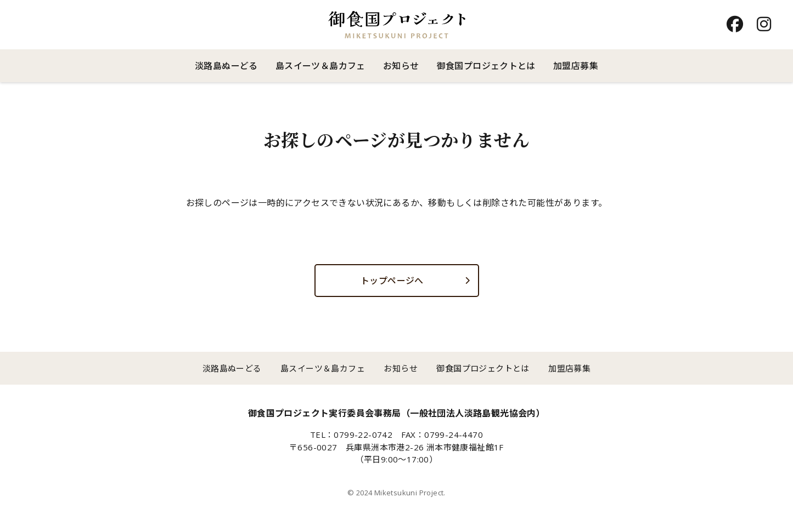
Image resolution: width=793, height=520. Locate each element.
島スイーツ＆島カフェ (320, 66)
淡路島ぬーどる (226, 66)
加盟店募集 (575, 66)
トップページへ (392, 281)
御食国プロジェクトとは (486, 66)
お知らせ (401, 66)
